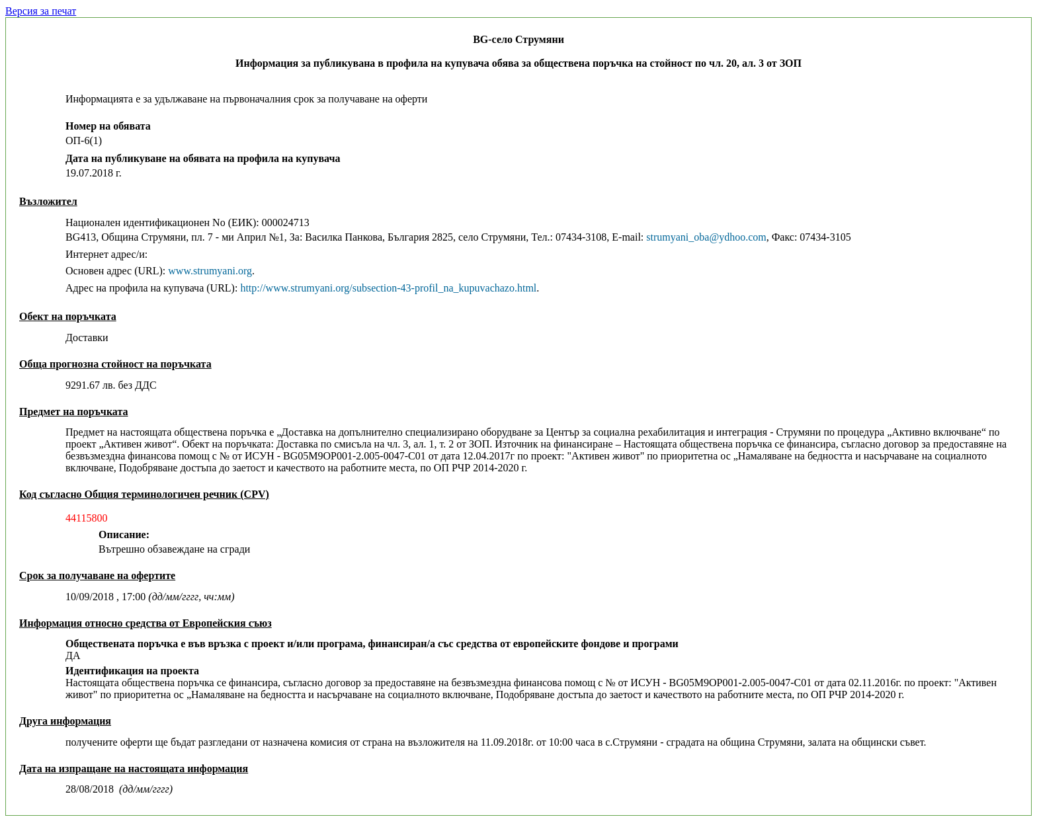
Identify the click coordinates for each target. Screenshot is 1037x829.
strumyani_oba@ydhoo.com (706, 237)
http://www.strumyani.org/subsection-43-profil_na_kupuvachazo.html (388, 288)
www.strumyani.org (210, 270)
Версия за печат (40, 11)
